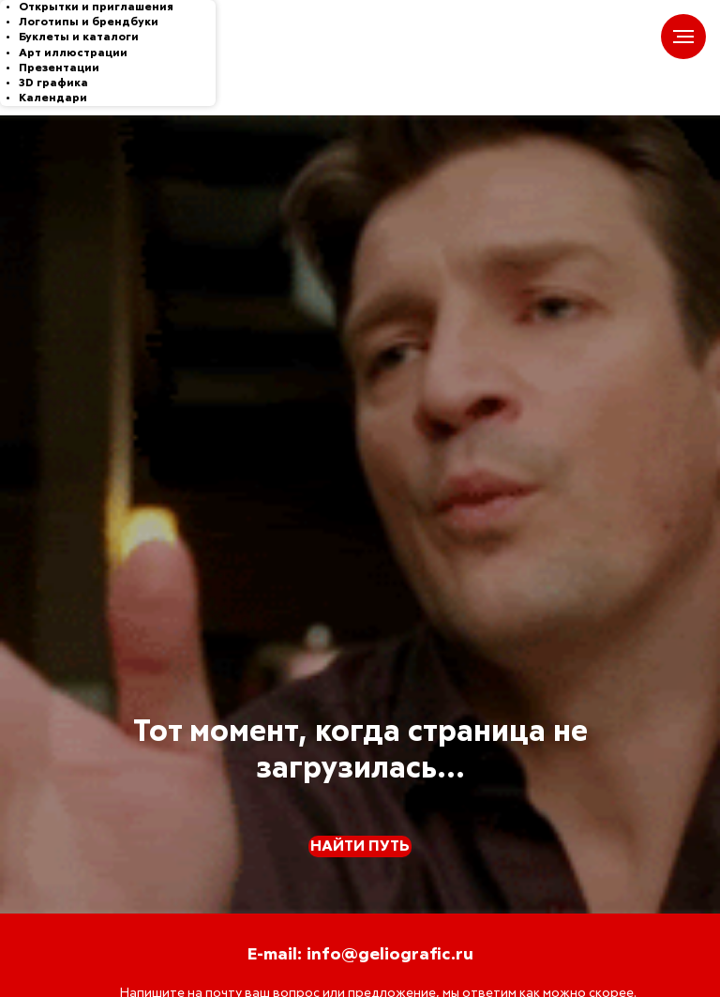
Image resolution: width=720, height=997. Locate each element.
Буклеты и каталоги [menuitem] (79, 37)
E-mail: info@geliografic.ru (360, 954)
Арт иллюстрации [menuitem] (73, 53)
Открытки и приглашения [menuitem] (96, 7)
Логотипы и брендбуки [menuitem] (88, 22)
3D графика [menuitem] (53, 83)
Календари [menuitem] (53, 98)
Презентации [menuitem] (59, 68)
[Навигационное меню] (683, 36)
